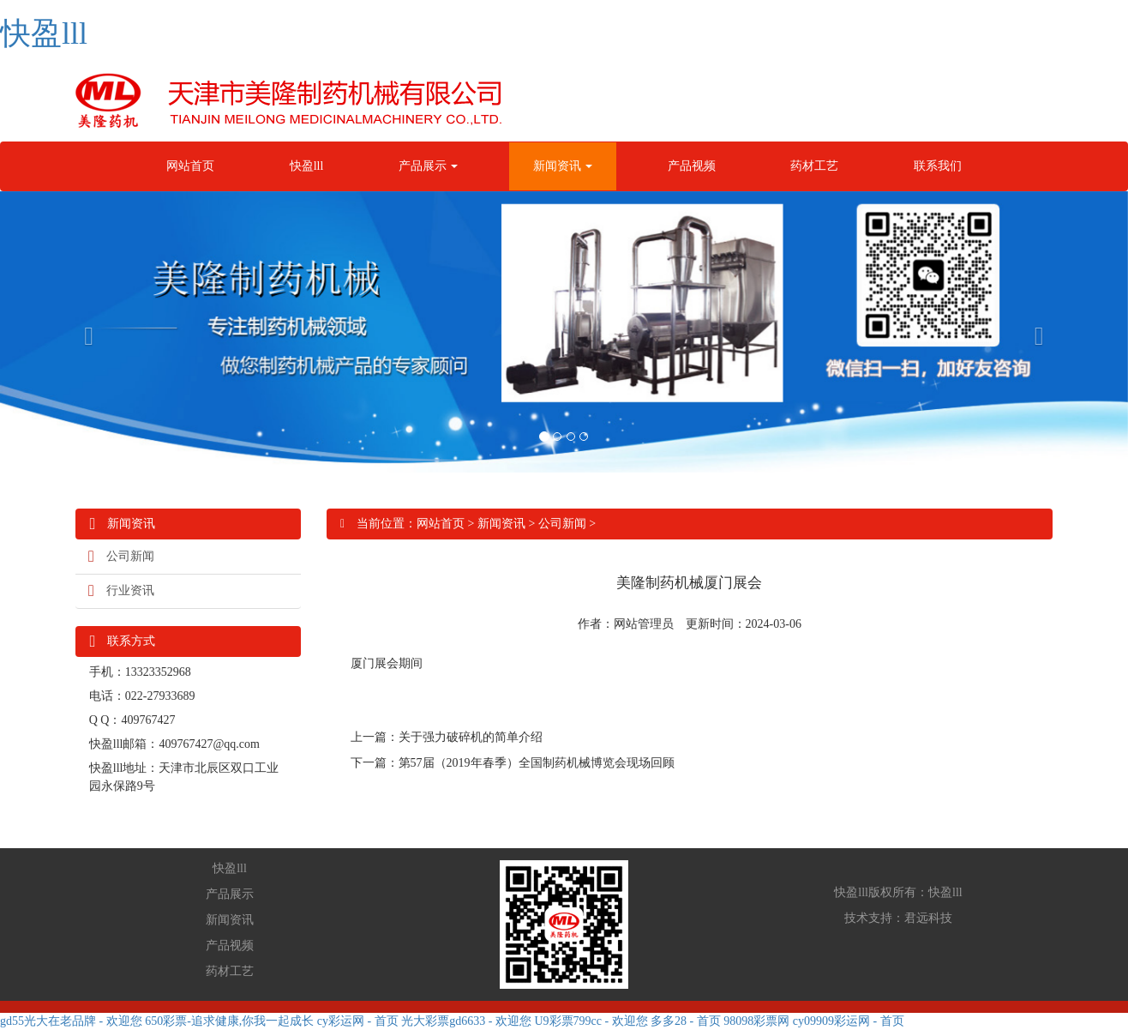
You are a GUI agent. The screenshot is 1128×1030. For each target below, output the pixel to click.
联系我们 (938, 166)
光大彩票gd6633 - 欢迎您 (466, 1021)
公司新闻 (121, 556)
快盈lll (43, 33)
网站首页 (190, 166)
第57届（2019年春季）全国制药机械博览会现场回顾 (537, 762)
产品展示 (429, 166)
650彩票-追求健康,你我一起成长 (229, 1021)
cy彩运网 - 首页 (358, 1021)
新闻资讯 (563, 166)
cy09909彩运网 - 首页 (848, 1021)
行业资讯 (121, 590)
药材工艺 (814, 166)
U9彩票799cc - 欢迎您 (590, 1021)
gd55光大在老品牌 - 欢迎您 (71, 1021)
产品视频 (692, 166)
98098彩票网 (756, 1021)
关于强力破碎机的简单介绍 (471, 737)
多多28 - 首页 (686, 1021)
